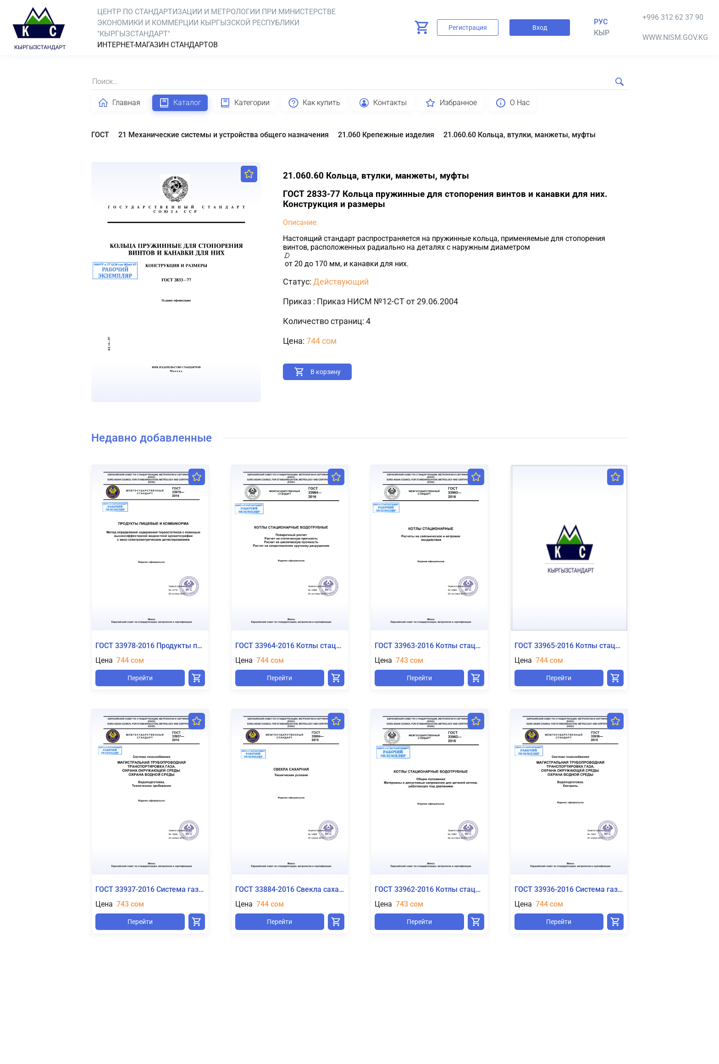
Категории (245, 102)
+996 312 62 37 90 (672, 17)
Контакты (383, 102)
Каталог (180, 102)
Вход (539, 27)
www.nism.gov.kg (675, 37)
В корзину (325, 371)
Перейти (140, 678)
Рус (601, 21)
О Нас (512, 102)
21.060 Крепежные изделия (386, 134)
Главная (119, 102)
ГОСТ (100, 134)
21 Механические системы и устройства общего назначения (223, 134)
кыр (601, 32)
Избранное (451, 102)
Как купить (314, 102)
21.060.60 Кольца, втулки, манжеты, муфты (519, 134)
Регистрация (467, 27)
